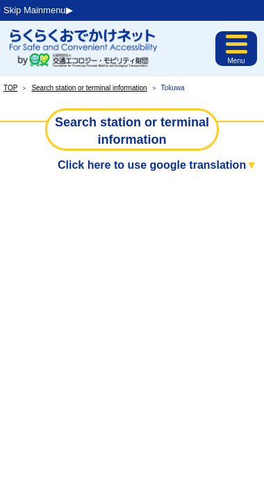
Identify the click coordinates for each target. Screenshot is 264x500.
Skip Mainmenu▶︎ (38, 10)
